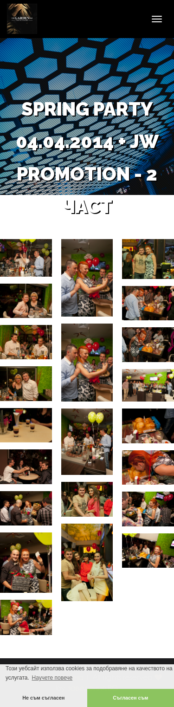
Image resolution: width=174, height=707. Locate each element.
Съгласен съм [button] (130, 698)
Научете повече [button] (52, 678)
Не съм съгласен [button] (43, 698)
